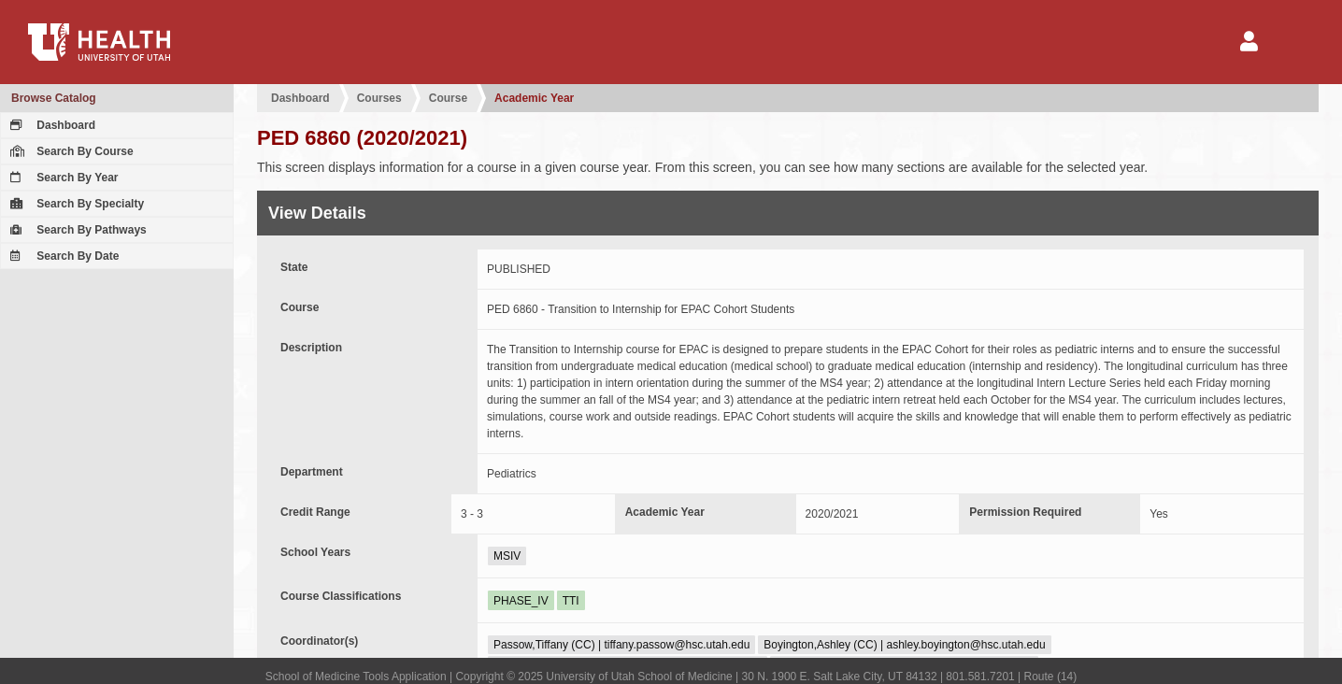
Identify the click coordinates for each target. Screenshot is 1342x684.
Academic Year (534, 98)
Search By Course (70, 151)
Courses (379, 98)
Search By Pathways (76, 229)
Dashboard (50, 125)
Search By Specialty (75, 203)
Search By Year (62, 177)
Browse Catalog (53, 98)
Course (448, 98)
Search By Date (62, 256)
